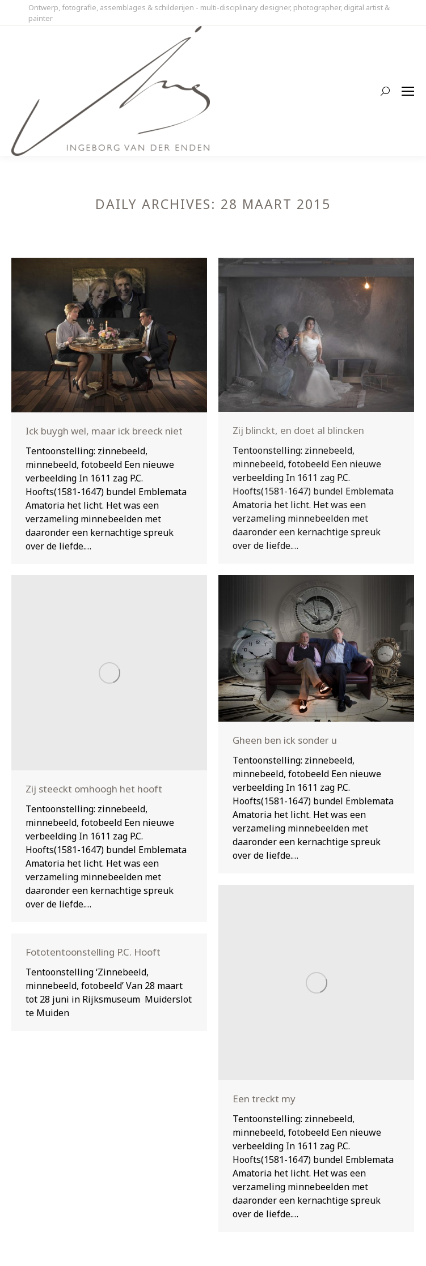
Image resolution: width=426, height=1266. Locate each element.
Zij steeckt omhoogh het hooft (94, 788)
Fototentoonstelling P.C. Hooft (93, 951)
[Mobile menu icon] (408, 91)
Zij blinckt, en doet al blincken (298, 430)
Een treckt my (264, 1098)
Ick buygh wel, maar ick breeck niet (104, 430)
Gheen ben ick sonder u (285, 740)
